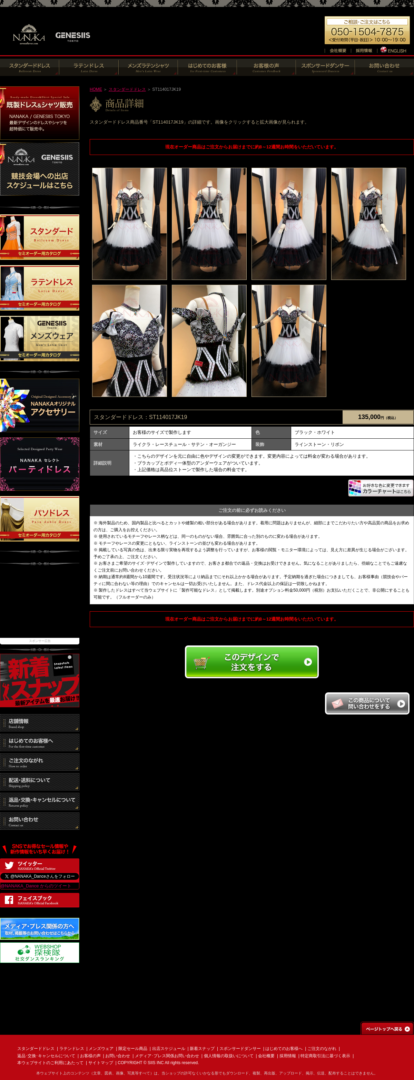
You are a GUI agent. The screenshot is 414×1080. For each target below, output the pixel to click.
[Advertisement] (39, 605)
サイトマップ (100, 1062)
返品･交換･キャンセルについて (46, 1055)
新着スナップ (202, 1048)
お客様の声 (90, 1055)
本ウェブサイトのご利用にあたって (50, 1062)
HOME (96, 89)
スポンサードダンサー (240, 1048)
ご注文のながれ (321, 1048)
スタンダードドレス (127, 89)
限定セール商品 (132, 1048)
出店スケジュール (168, 1048)
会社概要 (266, 1055)
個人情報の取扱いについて (229, 1055)
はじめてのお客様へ (284, 1048)
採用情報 (287, 1055)
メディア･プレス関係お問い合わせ (167, 1055)
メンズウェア (101, 1048)
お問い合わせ (117, 1055)
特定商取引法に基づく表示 (325, 1055)
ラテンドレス (71, 1048)
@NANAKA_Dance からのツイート (35, 885)
